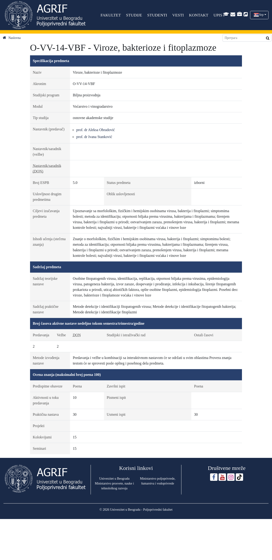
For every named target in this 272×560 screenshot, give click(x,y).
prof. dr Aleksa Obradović (95, 130)
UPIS (218, 15)
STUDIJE (134, 15)
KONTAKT (198, 15)
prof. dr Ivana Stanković (94, 137)
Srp (261, 14)
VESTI (178, 15)
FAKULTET (111, 15)
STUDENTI (157, 15)
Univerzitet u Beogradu (114, 478)
